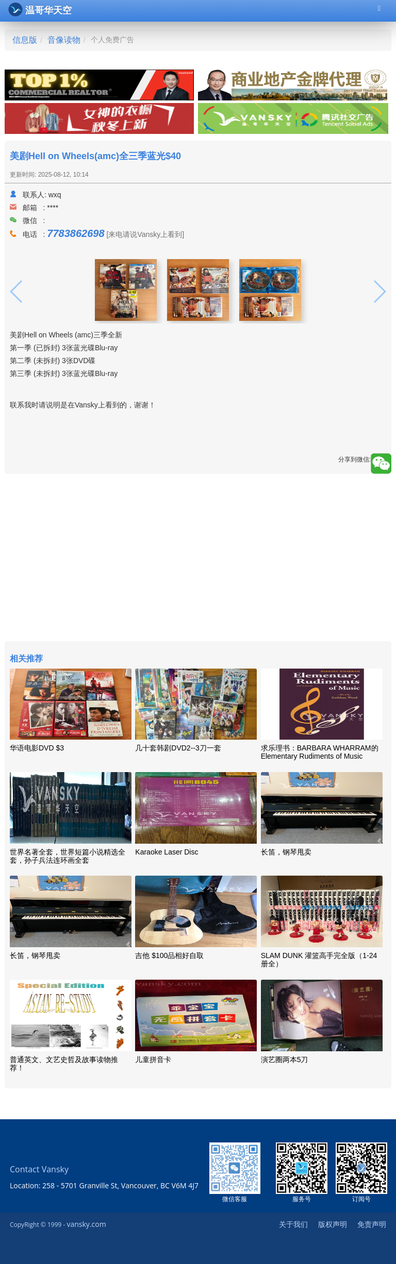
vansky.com (86, 1224)
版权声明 (332, 1224)
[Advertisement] (198, 559)
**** (52, 207)
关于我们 (293, 1224)
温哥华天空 (40, 9)
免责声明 (371, 1224)
